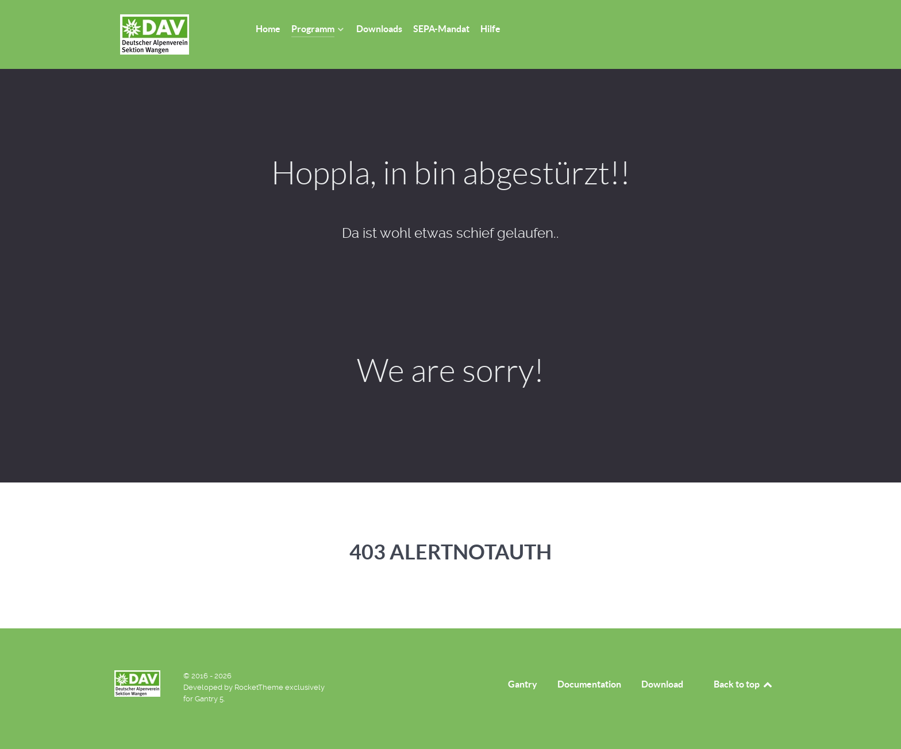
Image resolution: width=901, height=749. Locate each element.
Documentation (589, 684)
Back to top (743, 684)
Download (662, 684)
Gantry (522, 684)
